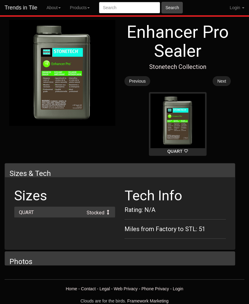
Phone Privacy (155, 288)
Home (71, 288)
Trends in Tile (21, 8)
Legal (104, 288)
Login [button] (237, 7)
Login (178, 288)
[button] (64, 212)
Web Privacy (126, 288)
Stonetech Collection (177, 66)
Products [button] (80, 7)
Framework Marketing (147, 301)
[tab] (64, 212)
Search (172, 7)
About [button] (53, 7)
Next (221, 81)
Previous (137, 81)
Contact (88, 288)
